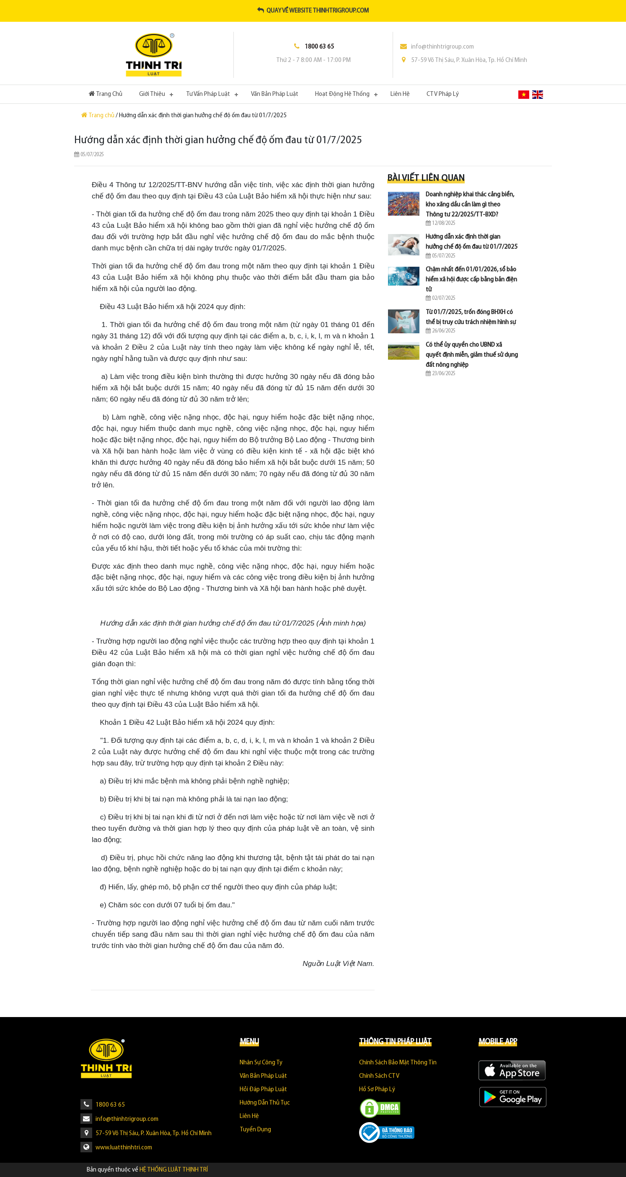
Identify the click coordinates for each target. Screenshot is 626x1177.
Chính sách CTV (379, 1076)
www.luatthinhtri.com (116, 1147)
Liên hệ (400, 94)
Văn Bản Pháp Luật (274, 94)
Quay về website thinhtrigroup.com (313, 11)
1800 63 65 (102, 1105)
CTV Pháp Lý (443, 94)
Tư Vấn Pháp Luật (208, 94)
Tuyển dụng (255, 1129)
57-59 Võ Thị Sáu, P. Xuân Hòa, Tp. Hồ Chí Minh (463, 60)
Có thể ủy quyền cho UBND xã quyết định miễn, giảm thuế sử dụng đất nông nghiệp (472, 355)
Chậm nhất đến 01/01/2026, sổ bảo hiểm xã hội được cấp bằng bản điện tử (471, 279)
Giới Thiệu (152, 94)
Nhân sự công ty (261, 1062)
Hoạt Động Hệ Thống (342, 94)
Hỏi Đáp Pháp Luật (263, 1089)
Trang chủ (98, 115)
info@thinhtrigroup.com (436, 47)
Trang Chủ (110, 93)
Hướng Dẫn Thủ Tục (265, 1103)
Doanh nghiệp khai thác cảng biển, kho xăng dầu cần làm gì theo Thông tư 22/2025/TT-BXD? (470, 204)
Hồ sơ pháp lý (377, 1089)
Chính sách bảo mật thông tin (398, 1062)
